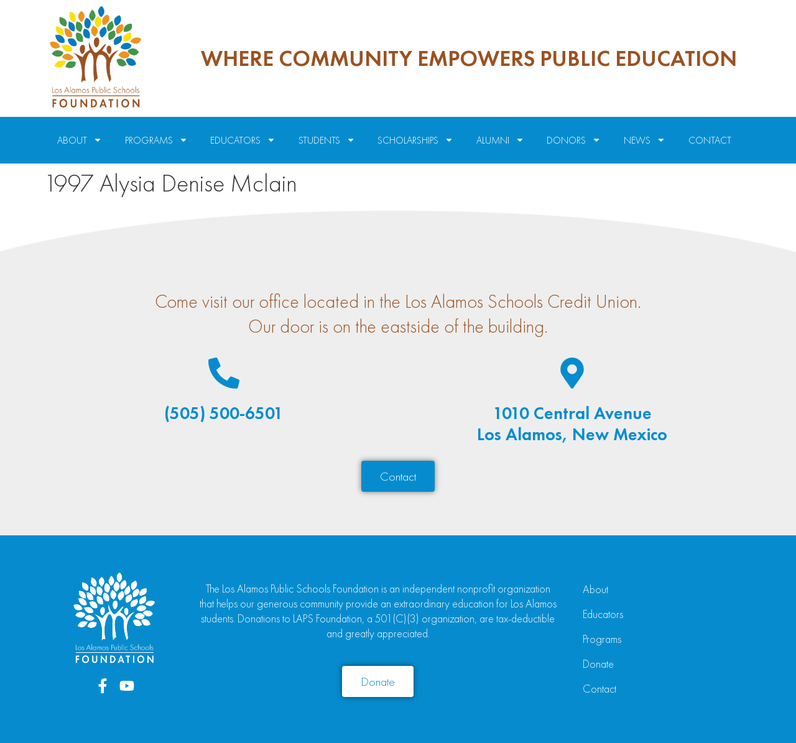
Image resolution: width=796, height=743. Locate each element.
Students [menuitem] (326, 140)
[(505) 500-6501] (223, 373)
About (595, 589)
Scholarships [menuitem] (415, 140)
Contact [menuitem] (709, 140)
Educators (603, 614)
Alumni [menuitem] (500, 140)
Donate (598, 664)
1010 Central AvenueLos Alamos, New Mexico (572, 423)
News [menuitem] (644, 140)
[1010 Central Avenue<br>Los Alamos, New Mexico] (572, 373)
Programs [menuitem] (156, 140)
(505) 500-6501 (224, 413)
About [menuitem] (79, 140)
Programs (602, 639)
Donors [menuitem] (574, 140)
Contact (599, 688)
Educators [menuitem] (242, 140)
